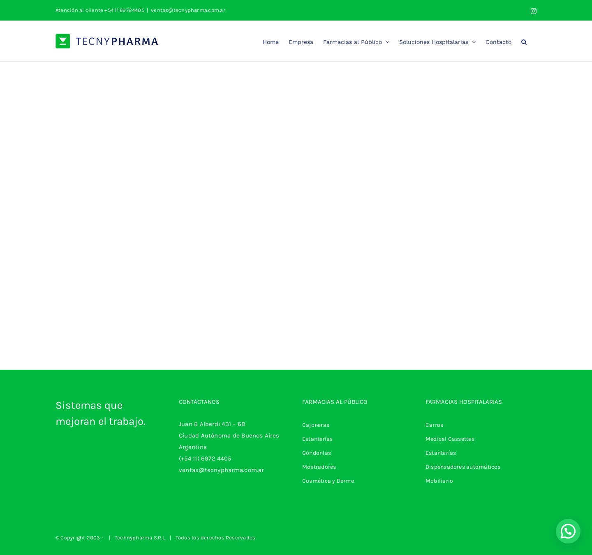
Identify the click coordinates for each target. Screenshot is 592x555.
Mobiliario (439, 480)
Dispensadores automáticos (463, 466)
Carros (434, 424)
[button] (524, 41)
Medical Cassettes (450, 438)
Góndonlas (316, 452)
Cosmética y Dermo (328, 480)
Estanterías (317, 438)
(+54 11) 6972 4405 (205, 458)
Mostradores (319, 466)
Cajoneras (315, 424)
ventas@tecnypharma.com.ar (188, 10)
